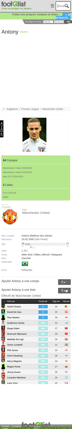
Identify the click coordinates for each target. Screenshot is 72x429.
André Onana (14, 306)
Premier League (30, 109)
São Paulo (41, 239)
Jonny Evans (14, 372)
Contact (5, 426)
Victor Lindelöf (14, 345)
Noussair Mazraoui (17, 334)
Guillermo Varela (15, 323)
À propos (16, 426)
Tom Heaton (13, 317)
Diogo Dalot (13, 328)
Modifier (24, 32)
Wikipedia (26, 270)
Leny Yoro (12, 383)
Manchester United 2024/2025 (17, 168)
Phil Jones (12, 350)
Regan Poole (13, 366)
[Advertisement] (33, 73)
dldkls (6, 197)
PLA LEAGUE (9, 192)
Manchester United (52, 109)
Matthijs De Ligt (15, 339)
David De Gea (14, 312)
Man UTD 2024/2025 (13, 176)
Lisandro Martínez (16, 377)
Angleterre (12, 109)
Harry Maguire (14, 361)
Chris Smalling (15, 355)
